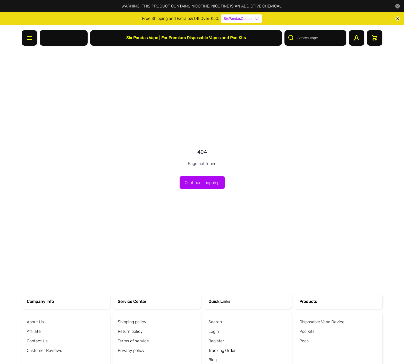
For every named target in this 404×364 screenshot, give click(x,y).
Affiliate (34, 331)
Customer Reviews (44, 350)
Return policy (130, 331)
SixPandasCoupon (241, 18)
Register (216, 340)
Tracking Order (222, 350)
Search (215, 321)
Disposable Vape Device (321, 321)
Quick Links (219, 301)
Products (308, 301)
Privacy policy (131, 350)
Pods (304, 340)
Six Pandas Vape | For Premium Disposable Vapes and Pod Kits (186, 37)
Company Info (40, 301)
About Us (35, 321)
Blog (212, 359)
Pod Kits (307, 331)
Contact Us (37, 340)
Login (213, 331)
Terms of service (133, 340)
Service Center (132, 301)
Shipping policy (132, 321)
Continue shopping (202, 182)
